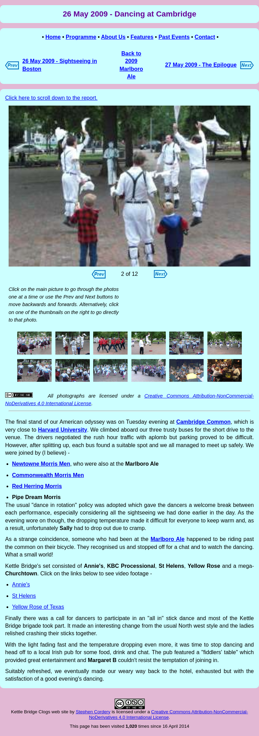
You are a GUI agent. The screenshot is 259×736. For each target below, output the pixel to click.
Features (141, 37)
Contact (205, 37)
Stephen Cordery (93, 711)
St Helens (24, 596)
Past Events (174, 37)
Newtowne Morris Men (41, 464)
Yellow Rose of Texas (38, 607)
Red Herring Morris (37, 486)
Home (53, 37)
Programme (81, 37)
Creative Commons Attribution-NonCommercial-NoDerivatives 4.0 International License (168, 714)
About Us (113, 37)
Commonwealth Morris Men (48, 475)
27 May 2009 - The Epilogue (201, 65)
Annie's (21, 584)
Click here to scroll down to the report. (51, 98)
